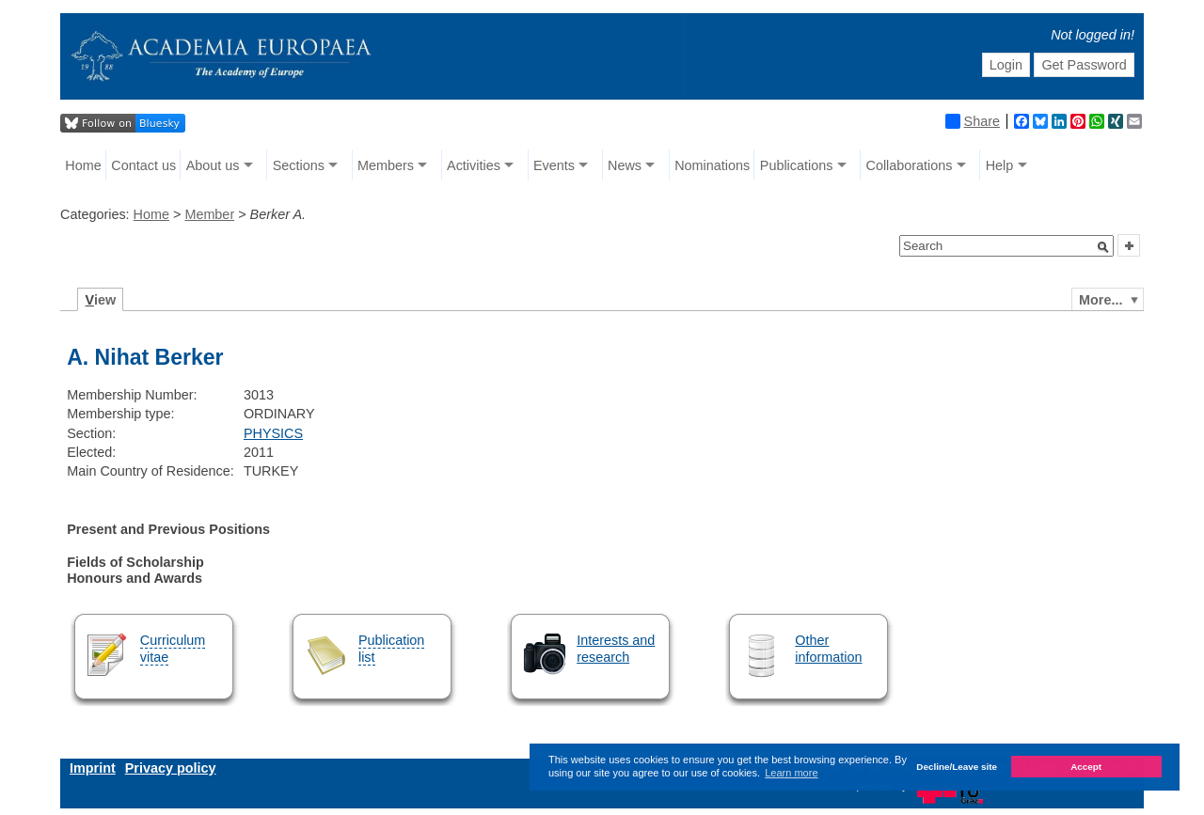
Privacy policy (170, 768)
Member (209, 214)
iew (101, 299)
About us (213, 165)
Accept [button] (1085, 766)
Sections (299, 165)
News (625, 165)
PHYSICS (273, 433)
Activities (473, 165)
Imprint (93, 768)
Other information (828, 648)
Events (554, 165)
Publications (796, 165)
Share (972, 121)
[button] (1103, 247)
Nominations (712, 165)
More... (1100, 299)
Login (1006, 64)
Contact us (143, 165)
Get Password (1083, 64)
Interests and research (616, 648)
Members (385, 165)
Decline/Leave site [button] (956, 766)
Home (83, 165)
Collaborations (909, 165)
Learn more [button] (791, 772)
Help (1000, 165)
